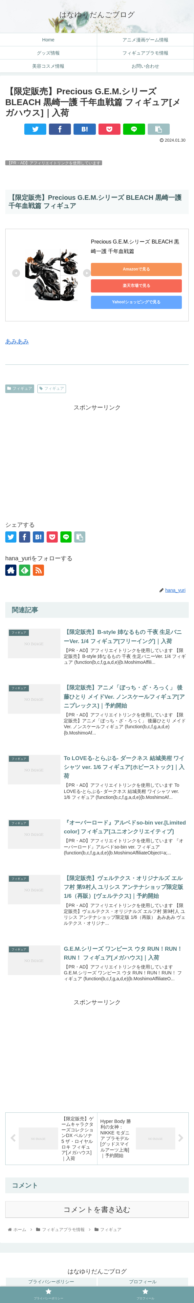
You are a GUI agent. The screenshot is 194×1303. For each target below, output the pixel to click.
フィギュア (19, 388)
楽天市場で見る (136, 285)
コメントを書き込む (97, 1209)
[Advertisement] (97, 459)
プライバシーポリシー (51, 1281)
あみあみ (17, 341)
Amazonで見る (136, 269)
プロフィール (143, 1281)
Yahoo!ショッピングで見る (136, 302)
